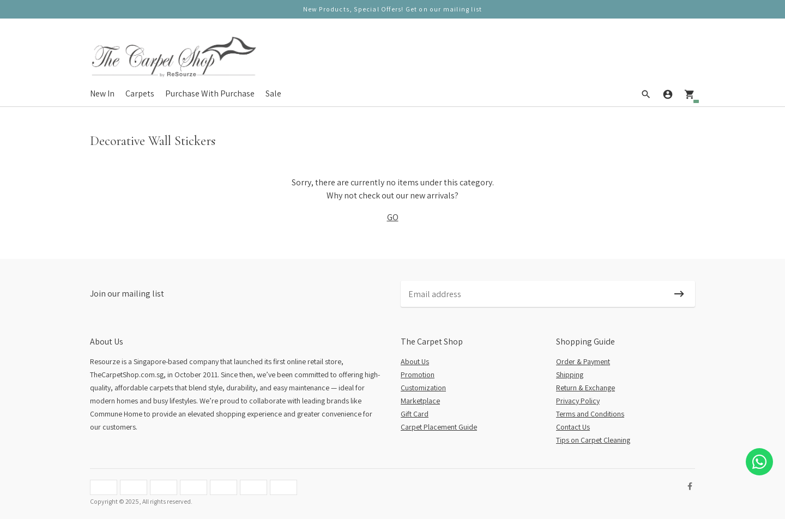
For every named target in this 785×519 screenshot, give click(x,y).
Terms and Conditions (590, 414)
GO (392, 217)
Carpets (139, 93)
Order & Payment (583, 361)
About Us (415, 361)
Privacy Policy (578, 401)
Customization (423, 388)
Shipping (569, 374)
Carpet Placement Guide (439, 427)
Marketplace (420, 401)
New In (102, 93)
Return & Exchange (585, 388)
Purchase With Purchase (210, 93)
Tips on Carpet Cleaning (593, 440)
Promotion (417, 374)
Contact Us (573, 427)
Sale (273, 93)
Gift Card (414, 414)
